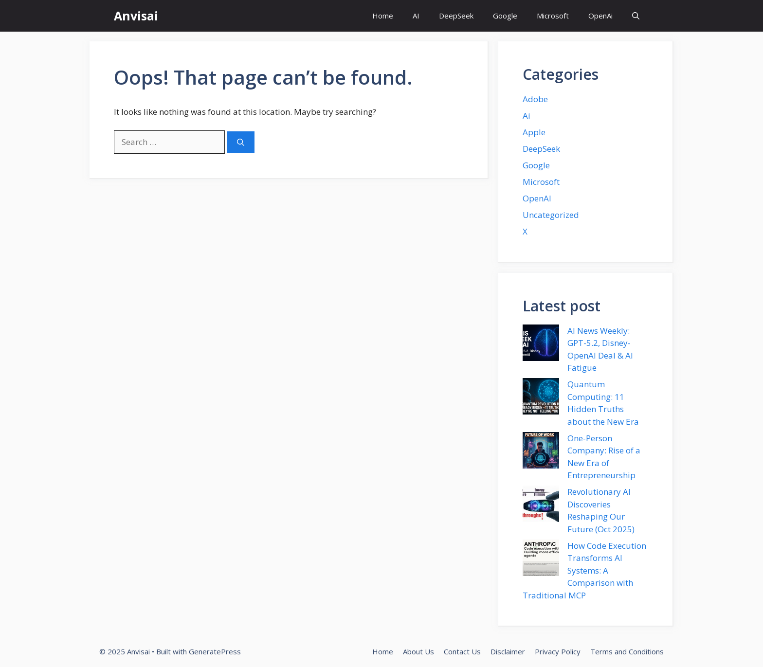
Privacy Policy (558, 651)
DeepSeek (456, 15)
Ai (526, 115)
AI (416, 15)
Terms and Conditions (627, 651)
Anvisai (136, 15)
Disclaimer (507, 651)
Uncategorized (551, 214)
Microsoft (553, 15)
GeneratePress (215, 651)
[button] (635, 16)
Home (382, 15)
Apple (534, 132)
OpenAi (600, 15)
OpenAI (537, 198)
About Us (418, 651)
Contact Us (462, 651)
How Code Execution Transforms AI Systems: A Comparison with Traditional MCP (584, 570)
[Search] (240, 142)
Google (505, 15)
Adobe (535, 99)
